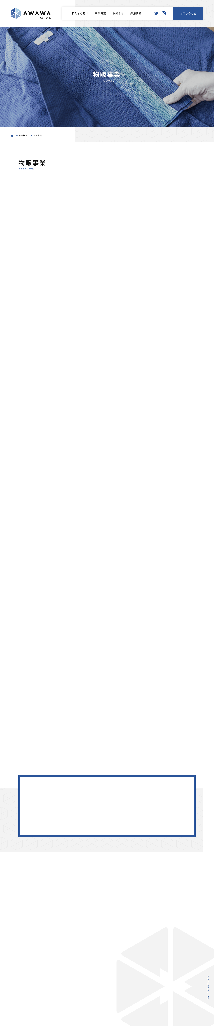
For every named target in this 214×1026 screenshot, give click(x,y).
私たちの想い (80, 13)
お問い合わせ (188, 14)
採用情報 (135, 13)
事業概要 (100, 13)
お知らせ (118, 13)
